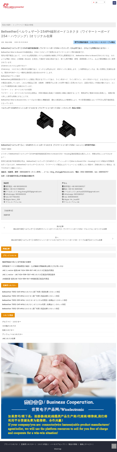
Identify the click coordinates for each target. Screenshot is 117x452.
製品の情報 (29, 25)
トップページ (18, 25)
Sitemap (57, 449)
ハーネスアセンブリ (58, 444)
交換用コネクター (28, 444)
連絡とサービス (86, 444)
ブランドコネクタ (11, 444)
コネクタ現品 (42, 444)
